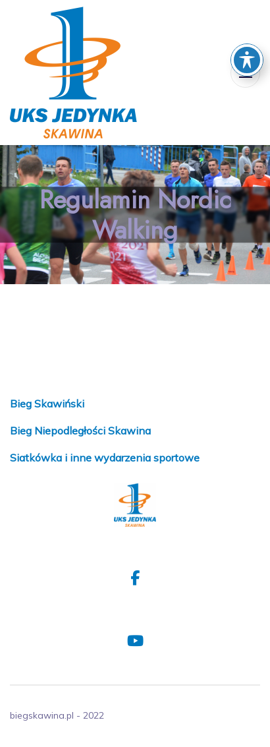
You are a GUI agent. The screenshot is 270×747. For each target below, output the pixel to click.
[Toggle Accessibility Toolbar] (247, 35)
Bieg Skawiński (47, 403)
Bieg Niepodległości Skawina (80, 430)
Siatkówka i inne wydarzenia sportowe (105, 457)
